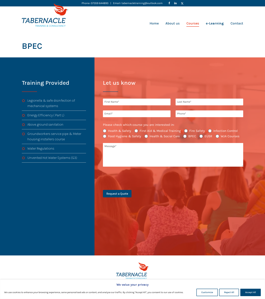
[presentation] (128, 178)
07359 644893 (100, 3)
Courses (192, 23)
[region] (132, 289)
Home (154, 23)
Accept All (250, 292)
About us (172, 23)
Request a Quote (117, 193)
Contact (237, 23)
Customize (207, 292)
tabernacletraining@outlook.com (142, 3)
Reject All (229, 292)
